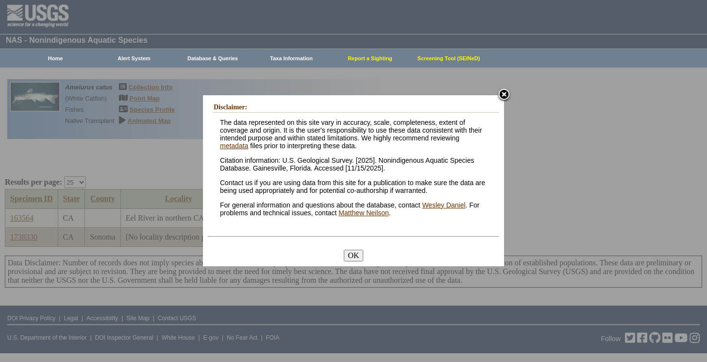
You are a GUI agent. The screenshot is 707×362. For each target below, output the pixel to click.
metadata (234, 146)
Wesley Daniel (443, 205)
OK (353, 255)
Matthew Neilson (363, 213)
